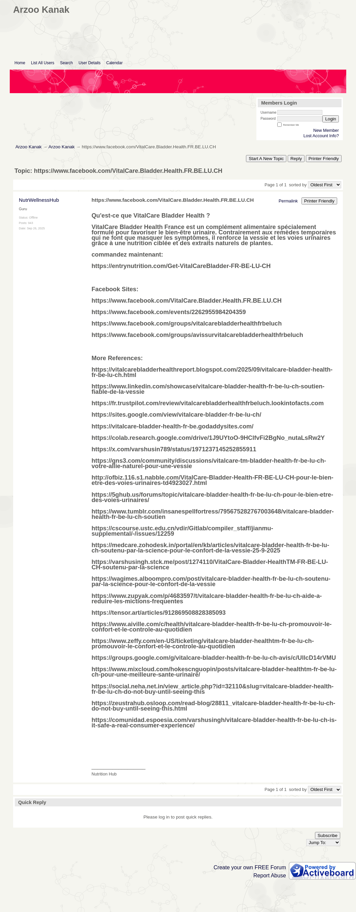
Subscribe (327, 835)
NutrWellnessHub (39, 200)
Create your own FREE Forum (250, 867)
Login (330, 118)
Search (66, 63)
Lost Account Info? (321, 135)
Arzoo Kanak (28, 146)
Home (19, 63)
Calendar (114, 63)
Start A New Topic (266, 158)
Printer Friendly (324, 158)
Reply (296, 158)
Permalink (288, 200)
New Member (326, 130)
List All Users (42, 63)
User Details (89, 63)
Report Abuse (269, 875)
